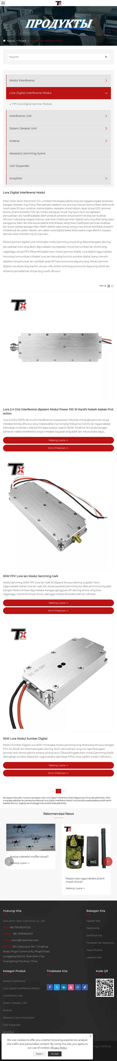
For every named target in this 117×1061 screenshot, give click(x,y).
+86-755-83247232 (20, 927)
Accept (54, 1053)
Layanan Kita (94, 957)
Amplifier (15, 178)
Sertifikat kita (94, 935)
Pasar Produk (94, 950)
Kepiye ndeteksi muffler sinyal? (29, 856)
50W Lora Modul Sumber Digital (25, 738)
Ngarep (11, 40)
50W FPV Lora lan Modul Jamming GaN (30, 576)
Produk (22, 40)
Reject (39, 1053)
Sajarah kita (93, 920)
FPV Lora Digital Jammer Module (32, 104)
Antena (14, 141)
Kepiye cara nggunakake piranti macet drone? (85, 880)
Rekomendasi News (58, 814)
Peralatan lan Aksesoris (100, 942)
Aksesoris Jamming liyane (27, 153)
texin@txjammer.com (25, 940)
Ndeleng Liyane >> (58, 440)
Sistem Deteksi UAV (23, 128)
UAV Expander (19, 166)
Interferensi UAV (20, 116)
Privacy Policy (59, 1047)
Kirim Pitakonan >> (58, 448)
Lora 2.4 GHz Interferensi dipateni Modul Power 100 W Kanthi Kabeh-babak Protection (58, 411)
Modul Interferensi (22, 80)
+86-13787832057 (22, 933)
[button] (9, 861)
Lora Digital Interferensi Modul (46, 40)
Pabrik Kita (92, 928)
